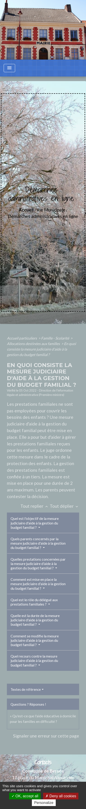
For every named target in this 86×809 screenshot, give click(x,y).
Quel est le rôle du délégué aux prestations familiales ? (34, 602)
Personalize (43, 803)
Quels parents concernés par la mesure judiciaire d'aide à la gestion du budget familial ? (38, 543)
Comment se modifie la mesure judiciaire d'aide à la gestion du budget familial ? (35, 640)
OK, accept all (24, 796)
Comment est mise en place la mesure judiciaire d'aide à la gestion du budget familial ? (38, 583)
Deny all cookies (60, 796)
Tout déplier (64, 506)
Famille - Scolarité (55, 338)
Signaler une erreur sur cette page (46, 735)
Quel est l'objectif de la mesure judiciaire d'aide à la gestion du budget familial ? (35, 522)
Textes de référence (26, 689)
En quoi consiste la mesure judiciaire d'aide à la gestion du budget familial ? (41, 349)
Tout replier (35, 506)
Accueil (26, 209)
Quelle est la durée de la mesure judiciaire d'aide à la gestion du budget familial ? (35, 619)
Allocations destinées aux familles (34, 343)
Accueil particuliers (22, 338)
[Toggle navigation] (9, 68)
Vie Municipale (50, 209)
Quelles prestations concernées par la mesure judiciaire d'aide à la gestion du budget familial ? (38, 563)
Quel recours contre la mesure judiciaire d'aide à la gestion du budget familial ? (34, 660)
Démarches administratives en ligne (43, 216)
